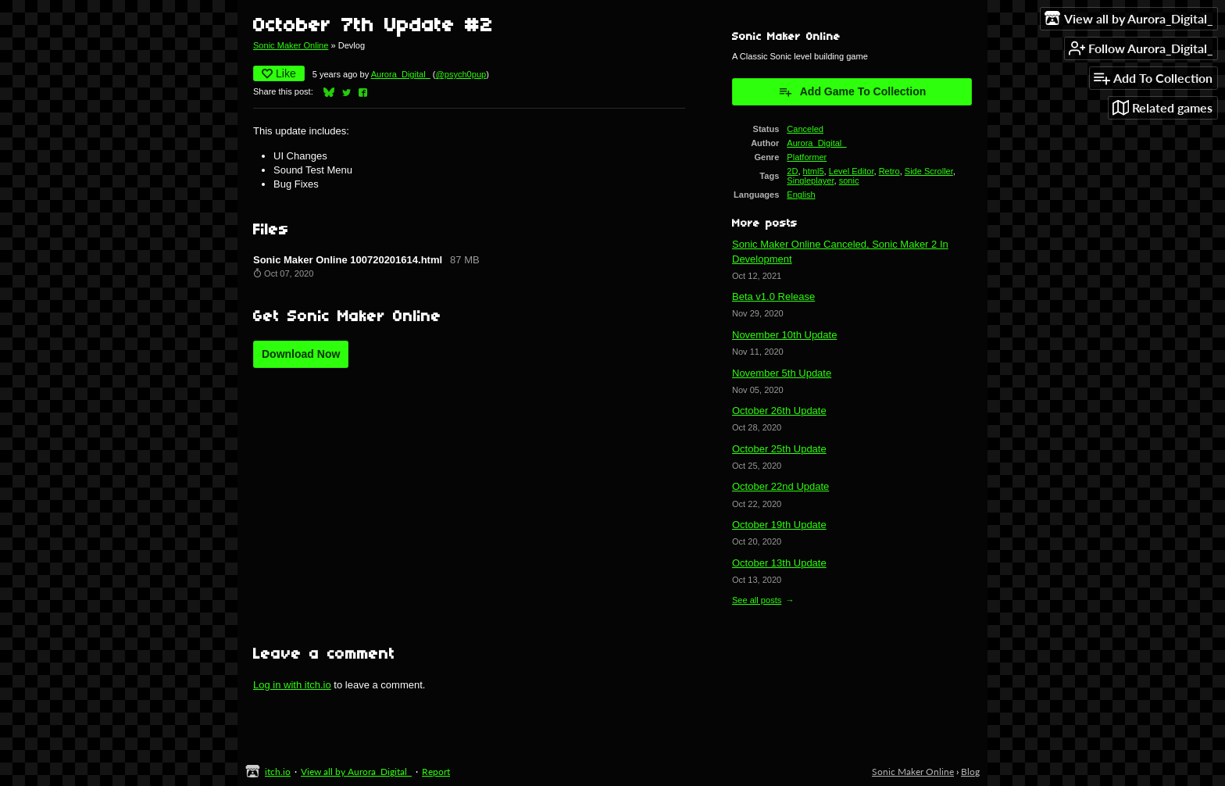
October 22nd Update (780, 486)
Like (279, 73)
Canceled (805, 129)
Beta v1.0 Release (773, 296)
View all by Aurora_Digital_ (356, 771)
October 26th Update (779, 410)
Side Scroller (929, 171)
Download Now (301, 354)
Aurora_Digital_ (400, 74)
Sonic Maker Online (290, 45)
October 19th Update (779, 525)
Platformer (807, 157)
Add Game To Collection (852, 91)
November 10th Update (784, 335)
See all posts (756, 600)
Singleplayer (810, 180)
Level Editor (851, 171)
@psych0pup (461, 74)
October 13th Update (779, 563)
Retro (889, 171)
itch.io (278, 771)
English (801, 194)
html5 (813, 171)
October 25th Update (779, 449)
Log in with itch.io (292, 685)
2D (792, 171)
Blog (970, 771)
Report (436, 771)
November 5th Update (781, 373)
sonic (849, 180)
